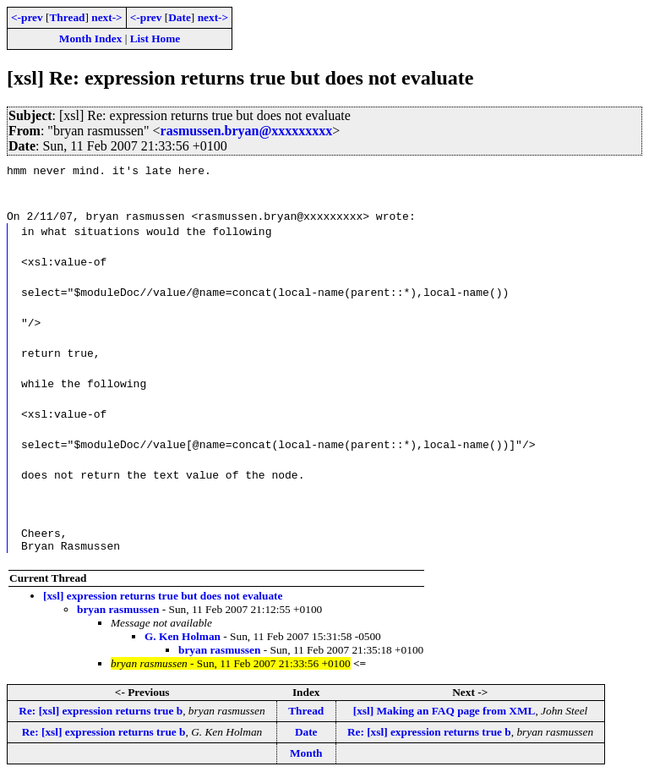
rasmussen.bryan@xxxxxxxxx (247, 130)
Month (306, 758)
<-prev (27, 17)
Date (179, 17)
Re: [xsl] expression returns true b (101, 715)
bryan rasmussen (118, 614)
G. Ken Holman (183, 641)
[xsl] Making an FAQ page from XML (444, 715)
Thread (67, 17)
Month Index (90, 38)
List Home (155, 38)
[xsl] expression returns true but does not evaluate (162, 600)
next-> (106, 17)
